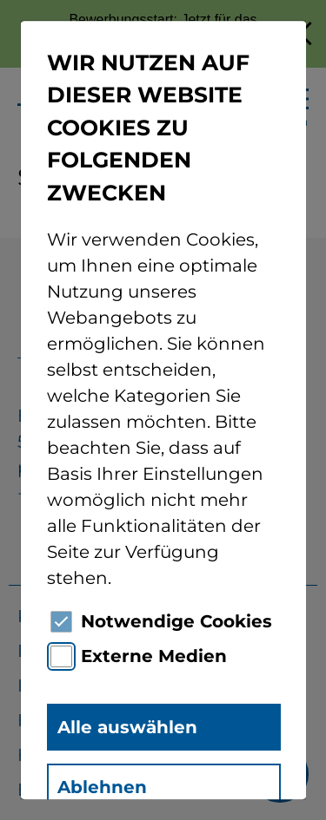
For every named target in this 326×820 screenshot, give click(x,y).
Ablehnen (101, 787)
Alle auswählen (126, 727)
